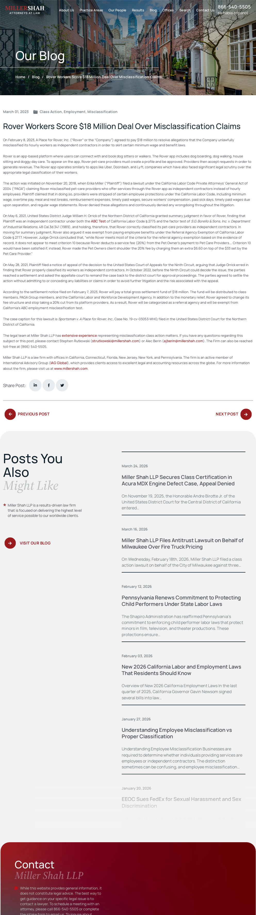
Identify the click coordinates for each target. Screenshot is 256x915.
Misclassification (102, 111)
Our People (117, 10)
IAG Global (58, 362)
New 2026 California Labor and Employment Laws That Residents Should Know (178, 675)
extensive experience (79, 335)
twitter (62, 384)
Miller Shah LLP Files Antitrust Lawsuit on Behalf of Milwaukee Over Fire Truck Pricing (177, 542)
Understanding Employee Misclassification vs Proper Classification (181, 738)
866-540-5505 (234, 7)
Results (138, 10)
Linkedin (35, 384)
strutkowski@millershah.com (115, 340)
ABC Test (98, 221)
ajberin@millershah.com (181, 340)
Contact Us (205, 10)
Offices (168, 10)
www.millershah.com (70, 367)
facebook (49, 384)
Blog (153, 10)
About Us (66, 10)
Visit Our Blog (35, 545)
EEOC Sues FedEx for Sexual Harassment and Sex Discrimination (179, 808)
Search (185, 10)
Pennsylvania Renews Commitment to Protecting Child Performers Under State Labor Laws (182, 603)
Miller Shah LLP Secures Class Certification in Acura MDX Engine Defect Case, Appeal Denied (182, 479)
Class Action (51, 111)
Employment (75, 111)
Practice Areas (91, 10)
